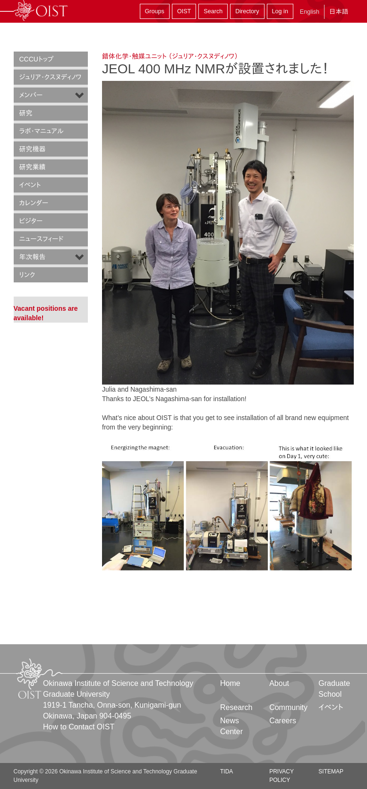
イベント (30, 185)
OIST (184, 11)
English (309, 12)
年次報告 (32, 257)
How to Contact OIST (78, 727)
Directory (247, 11)
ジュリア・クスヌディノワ (50, 77)
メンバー (31, 95)
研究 (26, 113)
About (279, 683)
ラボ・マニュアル (41, 131)
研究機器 (32, 149)
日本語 (338, 11)
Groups (154, 11)
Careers (282, 721)
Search (213, 11)
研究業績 (32, 167)
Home (230, 683)
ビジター (31, 221)
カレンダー (34, 203)
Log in (280, 11)
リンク (27, 275)
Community (288, 707)
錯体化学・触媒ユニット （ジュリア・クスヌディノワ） (170, 56)
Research (236, 707)
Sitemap (330, 771)
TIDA (226, 771)
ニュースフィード (41, 239)
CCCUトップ (36, 59)
